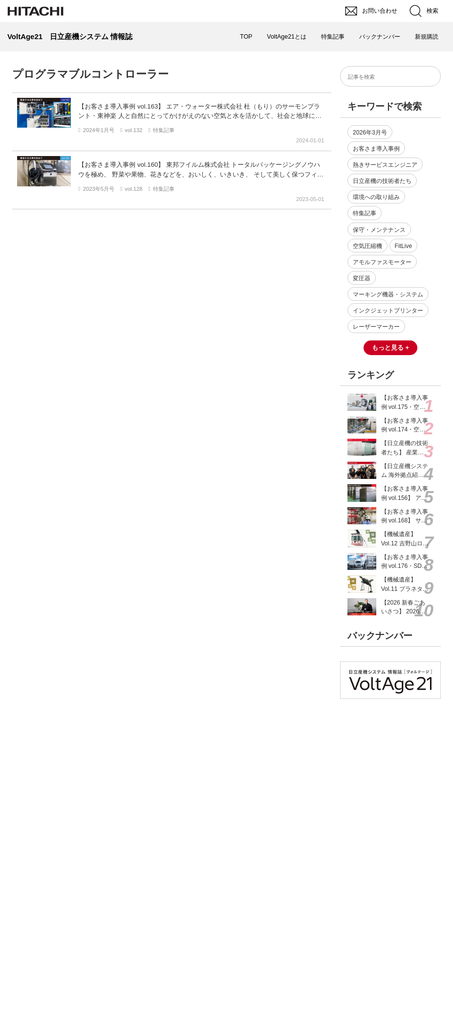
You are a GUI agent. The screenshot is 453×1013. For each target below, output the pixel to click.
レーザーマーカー (376, 326)
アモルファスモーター (382, 262)
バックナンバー (379, 36)
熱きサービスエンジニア (385, 164)
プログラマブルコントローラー (90, 74)
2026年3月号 (370, 132)
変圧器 (361, 278)
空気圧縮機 (367, 246)
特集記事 (333, 36)
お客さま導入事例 (376, 148)
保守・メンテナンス (379, 229)
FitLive (403, 246)
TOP (246, 36)
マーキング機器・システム (388, 294)
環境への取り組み (376, 197)
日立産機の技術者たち (382, 181)
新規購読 (426, 36)
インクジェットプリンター (388, 310)
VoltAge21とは (286, 36)
